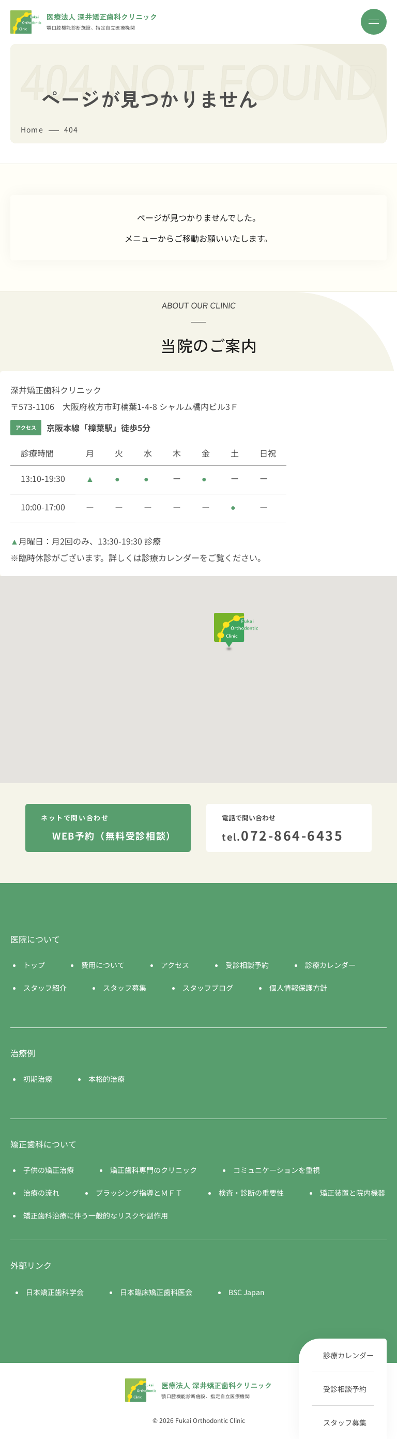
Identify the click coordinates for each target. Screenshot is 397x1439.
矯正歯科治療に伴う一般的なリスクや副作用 (95, 1215)
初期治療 (37, 1079)
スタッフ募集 (345, 1422)
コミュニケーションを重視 (276, 1170)
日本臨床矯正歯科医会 (156, 1292)
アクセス (175, 965)
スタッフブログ (207, 987)
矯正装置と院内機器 (352, 1192)
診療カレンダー (348, 1355)
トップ (34, 965)
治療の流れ (41, 1192)
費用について (103, 965)
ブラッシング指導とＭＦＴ (139, 1192)
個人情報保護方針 (298, 987)
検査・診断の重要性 (251, 1192)
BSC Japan (246, 1292)
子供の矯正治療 (48, 1170)
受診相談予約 (345, 1389)
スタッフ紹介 (45, 987)
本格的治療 (106, 1079)
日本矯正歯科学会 (55, 1292)
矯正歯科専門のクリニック (153, 1170)
